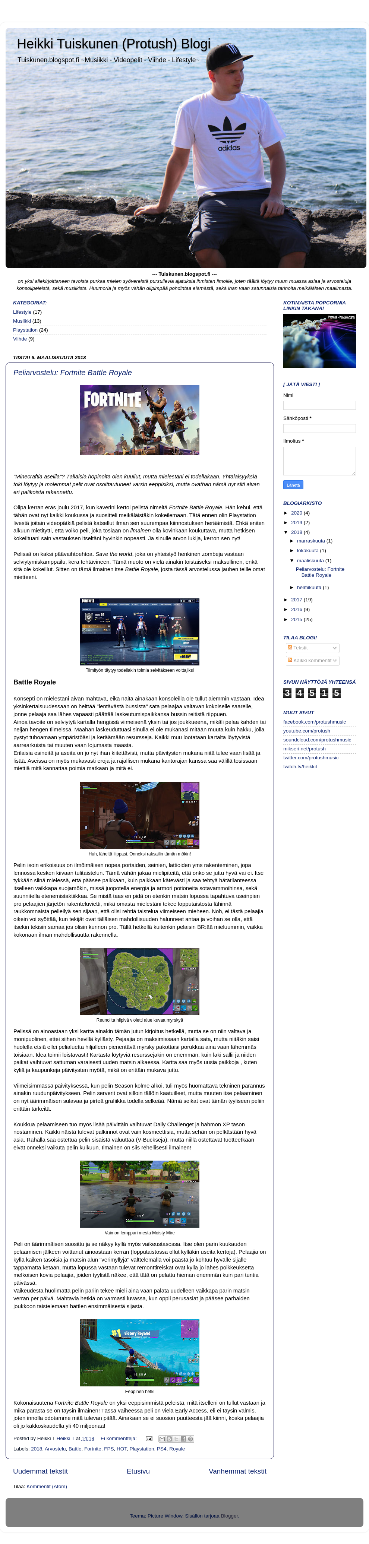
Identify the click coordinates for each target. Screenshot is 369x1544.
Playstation (25, 330)
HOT (122, 1449)
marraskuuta (312, 541)
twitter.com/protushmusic (311, 757)
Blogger (229, 1516)
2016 (297, 609)
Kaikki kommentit (310, 660)
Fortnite (92, 1449)
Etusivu (138, 1471)
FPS (109, 1449)
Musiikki (22, 321)
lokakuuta (308, 550)
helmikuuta (310, 587)
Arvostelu (55, 1449)
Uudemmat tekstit (40, 1471)
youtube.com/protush (306, 731)
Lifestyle (22, 312)
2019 (297, 522)
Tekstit (298, 648)
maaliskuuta (311, 560)
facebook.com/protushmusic (314, 722)
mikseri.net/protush (304, 749)
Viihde (20, 339)
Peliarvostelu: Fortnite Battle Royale (72, 372)
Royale (177, 1449)
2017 (297, 599)
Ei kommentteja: (119, 1438)
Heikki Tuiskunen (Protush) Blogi (114, 43)
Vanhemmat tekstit (237, 1471)
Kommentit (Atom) (46, 1486)
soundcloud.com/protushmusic (317, 740)
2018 (36, 1449)
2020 (297, 513)
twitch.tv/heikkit (300, 766)
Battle (75, 1449)
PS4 (162, 1449)
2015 (297, 619)
